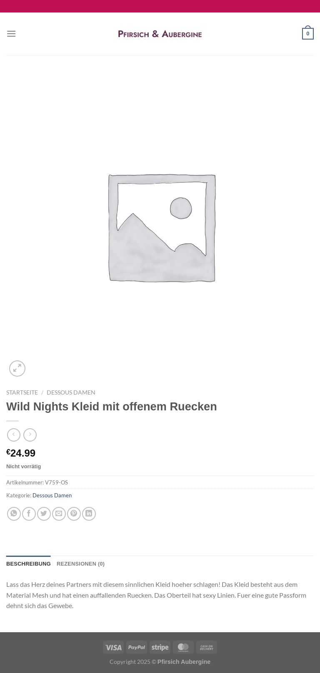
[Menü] (11, 33)
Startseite (22, 392)
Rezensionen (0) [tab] (81, 564)
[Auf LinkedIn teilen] (89, 514)
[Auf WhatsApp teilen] (14, 514)
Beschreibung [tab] (28, 564)
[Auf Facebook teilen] (29, 514)
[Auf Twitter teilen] (44, 514)
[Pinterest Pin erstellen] (74, 514)
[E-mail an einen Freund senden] (59, 514)
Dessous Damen (71, 392)
